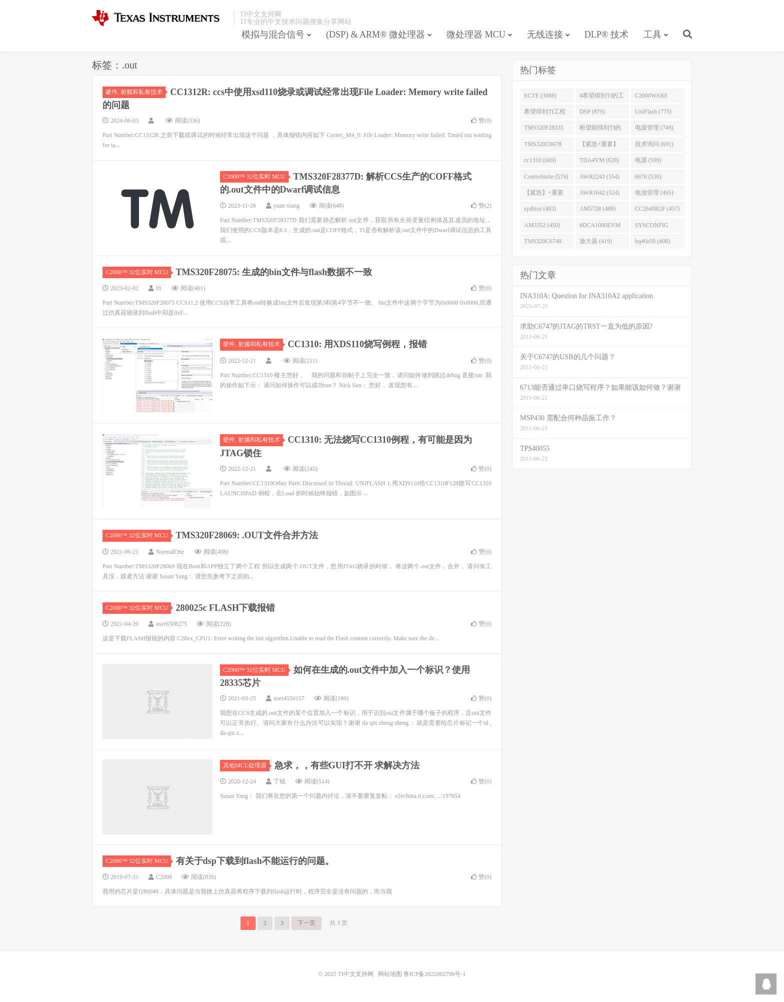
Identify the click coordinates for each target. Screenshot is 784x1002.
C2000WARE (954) (651, 97)
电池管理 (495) (654, 192)
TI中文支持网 (160, 18)
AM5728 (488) (598, 208)
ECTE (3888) (540, 95)
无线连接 (545, 35)
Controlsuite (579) (546, 176)
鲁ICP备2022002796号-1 (435, 973)
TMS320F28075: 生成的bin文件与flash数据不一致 (274, 272)
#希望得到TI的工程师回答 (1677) (602, 97)
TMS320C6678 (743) (543, 146)
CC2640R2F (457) (657, 208)
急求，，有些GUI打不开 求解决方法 (347, 765)
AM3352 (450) (542, 225)
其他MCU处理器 (246, 765)
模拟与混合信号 (273, 35)
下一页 (307, 922)
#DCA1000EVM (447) (600, 227)
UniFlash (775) (653, 111)
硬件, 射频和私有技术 (136, 92)
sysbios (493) (540, 208)
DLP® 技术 (606, 35)
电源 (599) (648, 160)
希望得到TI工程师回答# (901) (545, 113)
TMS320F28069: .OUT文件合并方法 (247, 535)
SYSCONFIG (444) (651, 227)
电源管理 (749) (654, 127)
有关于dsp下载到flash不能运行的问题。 (255, 861)
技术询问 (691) (654, 144)
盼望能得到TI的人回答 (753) (600, 129)
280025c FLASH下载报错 (226, 608)
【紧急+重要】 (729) (599, 146)
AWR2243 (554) (600, 176)
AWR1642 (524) (600, 192)
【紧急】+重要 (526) (544, 194)
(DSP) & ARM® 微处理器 (375, 35)
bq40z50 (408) (652, 241)
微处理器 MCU (476, 35)
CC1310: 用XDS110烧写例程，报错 (358, 344)
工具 (653, 35)
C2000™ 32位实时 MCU (255, 176)
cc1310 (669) (540, 160)
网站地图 (390, 973)
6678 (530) (648, 176)
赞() (481, 120)
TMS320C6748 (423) (543, 243)
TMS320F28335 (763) (544, 129)
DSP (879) (592, 111)
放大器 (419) (596, 241)
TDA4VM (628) (599, 160)
